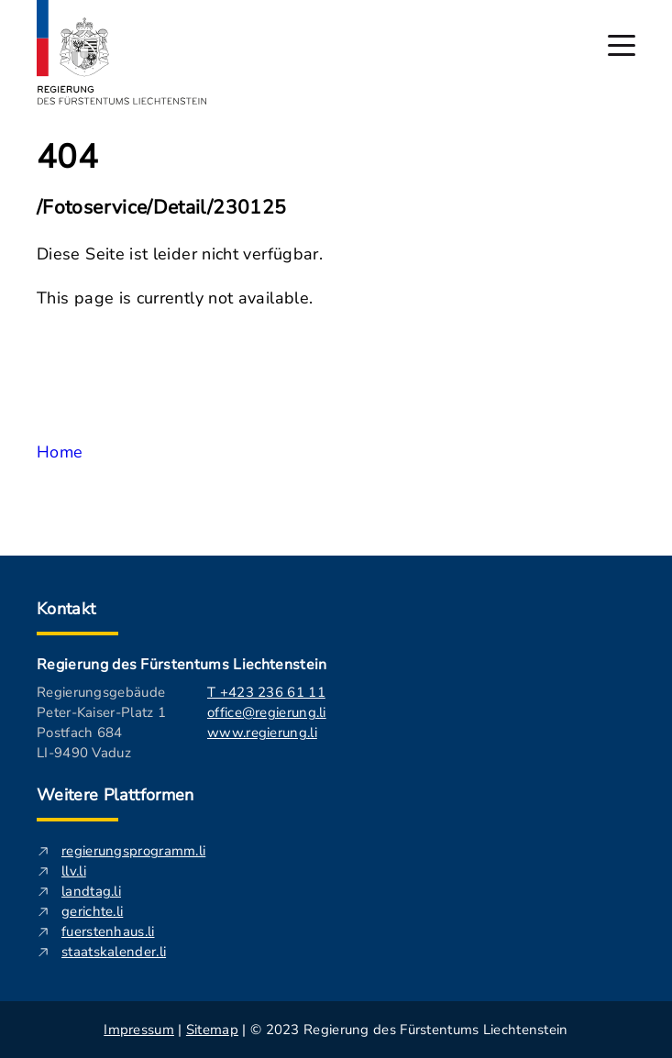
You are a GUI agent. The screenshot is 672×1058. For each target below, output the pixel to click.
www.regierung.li (262, 732)
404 (67, 157)
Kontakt (66, 609)
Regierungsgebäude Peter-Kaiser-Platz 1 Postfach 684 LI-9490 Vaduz (101, 722)
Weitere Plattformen (115, 795)
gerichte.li (92, 911)
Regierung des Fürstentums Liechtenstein (181, 665)
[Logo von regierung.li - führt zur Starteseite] (122, 52)
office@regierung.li (266, 712)
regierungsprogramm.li (133, 851)
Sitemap (212, 1029)
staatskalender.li (113, 951)
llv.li (73, 871)
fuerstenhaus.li (108, 931)
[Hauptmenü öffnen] (621, 45)
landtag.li (91, 891)
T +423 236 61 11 (266, 692)
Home (60, 452)
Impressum (139, 1029)
